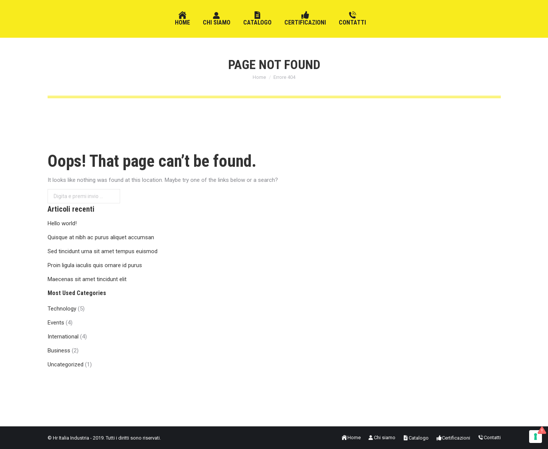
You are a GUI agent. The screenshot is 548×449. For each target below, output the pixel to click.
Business (59, 350)
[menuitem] (182, 19)
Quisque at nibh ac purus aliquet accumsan (101, 237)
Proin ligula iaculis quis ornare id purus (95, 265)
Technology (62, 308)
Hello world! (62, 223)
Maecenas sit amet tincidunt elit (87, 279)
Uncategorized (65, 364)
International (63, 336)
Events (56, 322)
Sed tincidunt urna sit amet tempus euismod (102, 251)
